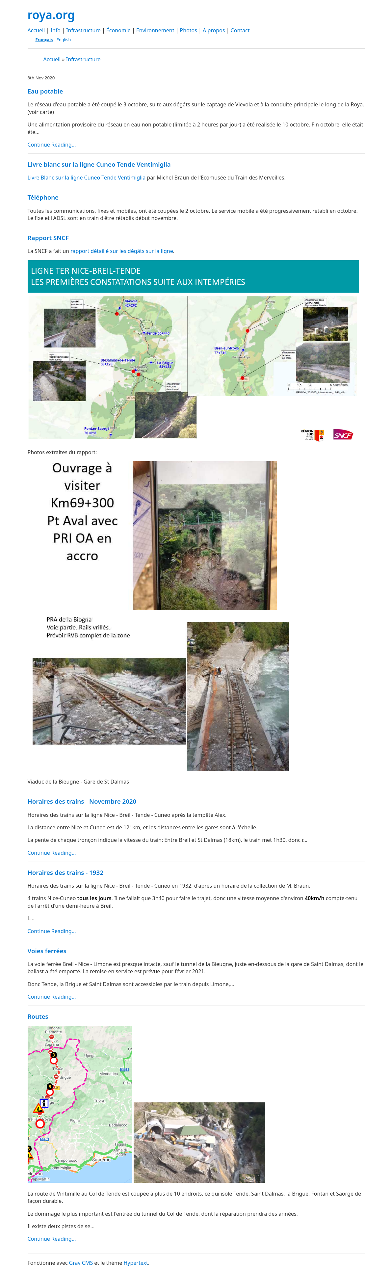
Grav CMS (81, 1262)
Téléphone (43, 197)
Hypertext (135, 1262)
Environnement (155, 30)
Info (55, 30)
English (64, 39)
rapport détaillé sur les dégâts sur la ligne (121, 251)
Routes (38, 1016)
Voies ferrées (47, 951)
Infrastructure (83, 30)
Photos (188, 30)
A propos (214, 30)
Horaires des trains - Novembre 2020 (82, 801)
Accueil (36, 30)
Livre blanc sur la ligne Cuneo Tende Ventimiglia (99, 164)
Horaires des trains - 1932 (65, 872)
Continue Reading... (52, 144)
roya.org (51, 14)
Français (44, 39)
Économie (118, 30)
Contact (240, 30)
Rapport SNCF (48, 238)
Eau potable (45, 91)
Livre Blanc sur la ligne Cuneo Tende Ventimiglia (87, 177)
